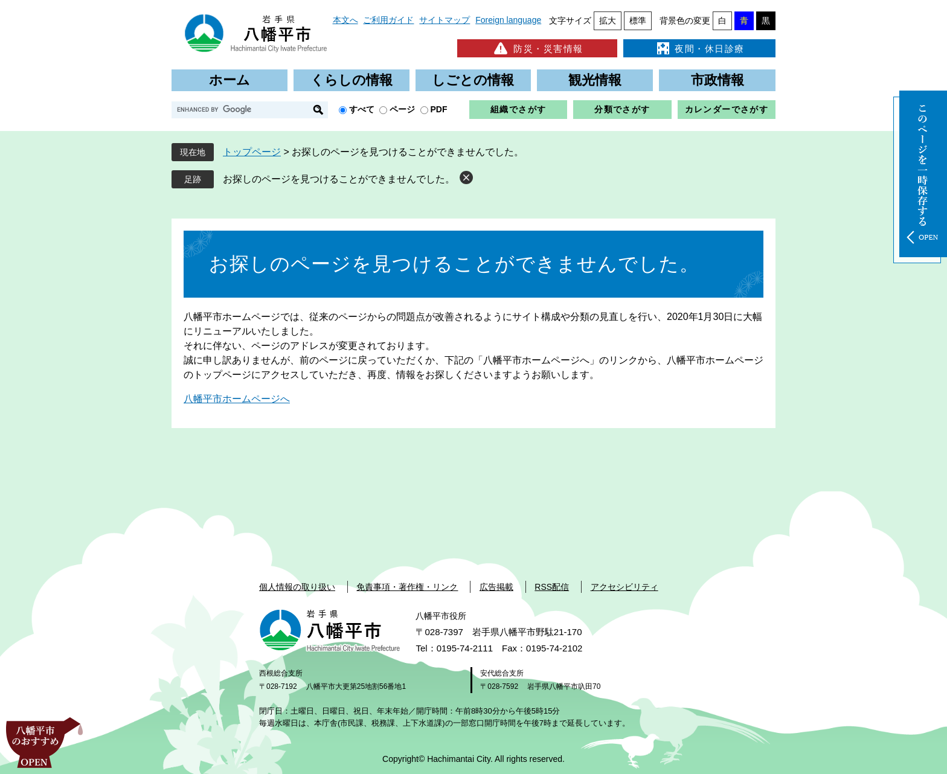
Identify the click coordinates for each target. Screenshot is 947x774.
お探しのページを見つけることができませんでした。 (339, 179)
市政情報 (717, 80)
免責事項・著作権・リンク (407, 587)
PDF (439, 109)
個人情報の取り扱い (297, 587)
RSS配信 (551, 587)
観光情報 (594, 80)
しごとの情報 (473, 80)
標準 (637, 20)
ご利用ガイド (388, 20)
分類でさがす (622, 109)
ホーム (229, 80)
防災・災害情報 (537, 48)
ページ (402, 109)
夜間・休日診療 (699, 48)
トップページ (252, 152)
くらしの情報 (351, 80)
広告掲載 (496, 587)
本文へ (345, 20)
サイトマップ (444, 20)
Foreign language (508, 20)
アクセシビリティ (624, 587)
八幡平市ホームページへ (237, 399)
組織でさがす (518, 109)
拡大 (607, 20)
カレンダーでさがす (727, 109)
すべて (361, 109)
